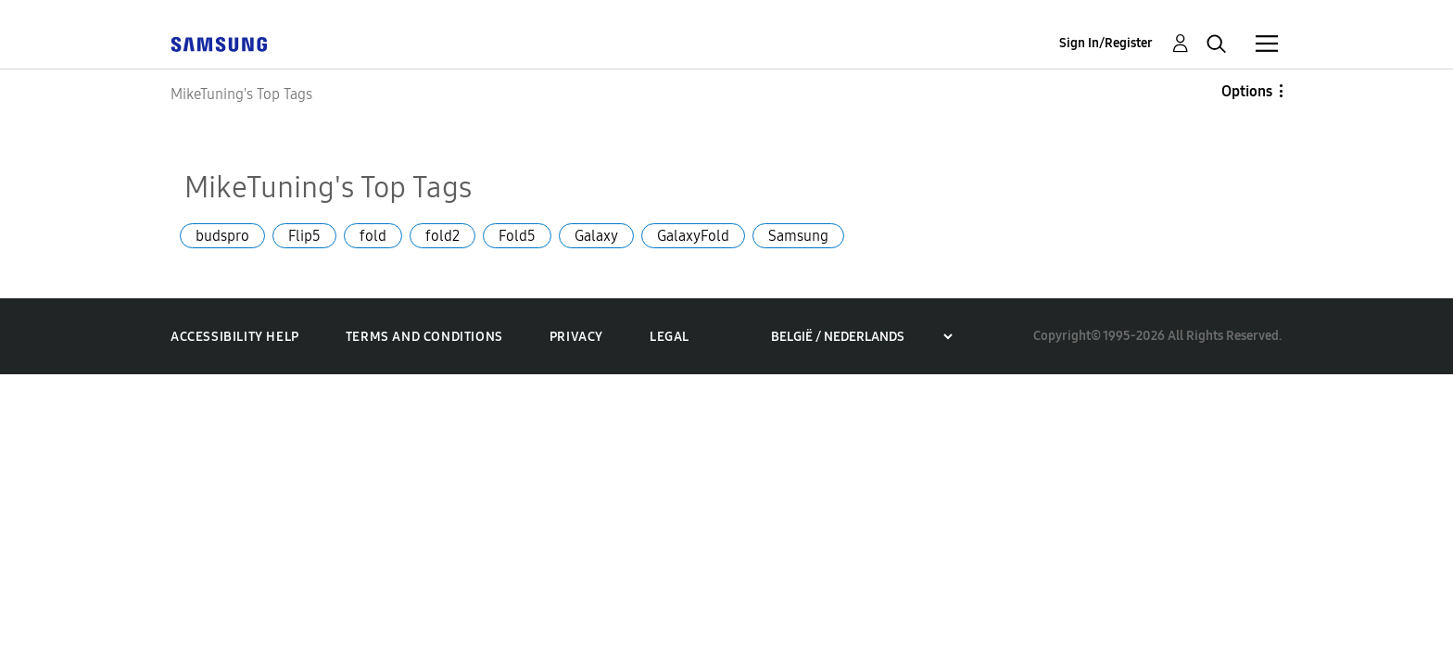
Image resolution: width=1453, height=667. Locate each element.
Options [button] (1246, 91)
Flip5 (304, 236)
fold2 (442, 236)
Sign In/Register (1106, 43)
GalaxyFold (693, 236)
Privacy (576, 337)
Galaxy (596, 236)
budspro (222, 236)
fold (373, 236)
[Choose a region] (861, 337)
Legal (669, 337)
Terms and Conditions (424, 337)
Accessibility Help (235, 337)
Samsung (798, 236)
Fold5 (517, 236)
